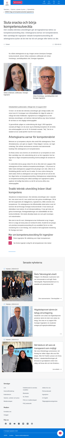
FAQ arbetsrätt (27, 403)
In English (45, 398)
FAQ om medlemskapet (30, 400)
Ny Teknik (26, 396)
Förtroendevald (46, 391)
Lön (5, 387)
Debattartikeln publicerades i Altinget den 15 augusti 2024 (27, 107)
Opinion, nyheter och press (11, 398)
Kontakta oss (7, 411)
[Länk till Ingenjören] (33, 424)
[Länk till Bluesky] (24, 424)
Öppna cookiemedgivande (21, 435)
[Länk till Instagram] (20, 424)
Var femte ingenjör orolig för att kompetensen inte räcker (32, 243)
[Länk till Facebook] (6, 424)
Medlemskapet (8, 401)
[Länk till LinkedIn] (10, 424)
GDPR (5, 435)
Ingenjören (45, 394)
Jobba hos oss (46, 387)
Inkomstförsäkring (9, 391)
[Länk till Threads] (29, 424)
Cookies (11, 435)
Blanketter (26, 393)
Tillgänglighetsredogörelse (49, 401)
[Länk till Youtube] (15, 424)
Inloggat (6, 415)
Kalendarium (7, 394)
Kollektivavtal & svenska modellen (30, 389)
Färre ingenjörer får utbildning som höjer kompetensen (31, 238)
